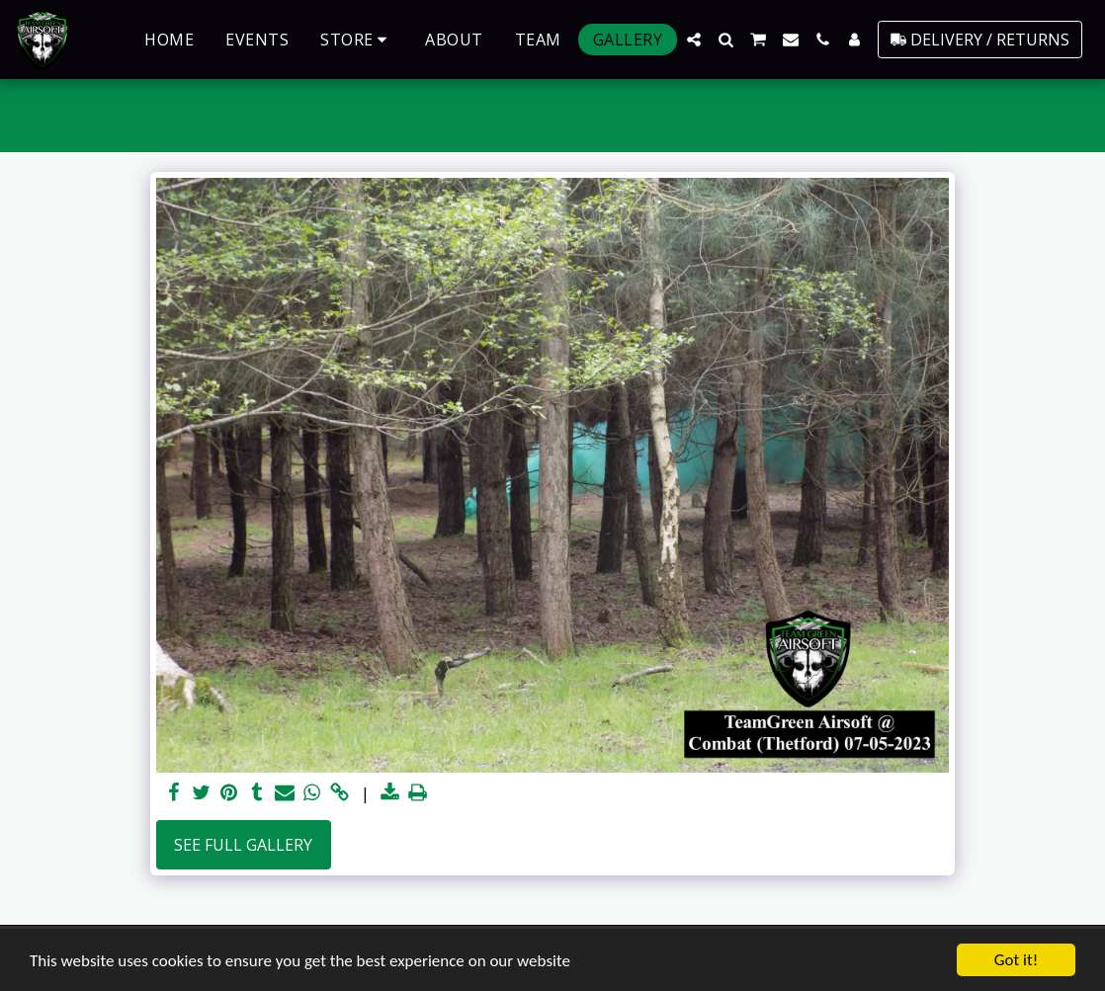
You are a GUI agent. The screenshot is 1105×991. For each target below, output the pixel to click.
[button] (694, 39)
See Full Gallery (243, 845)
